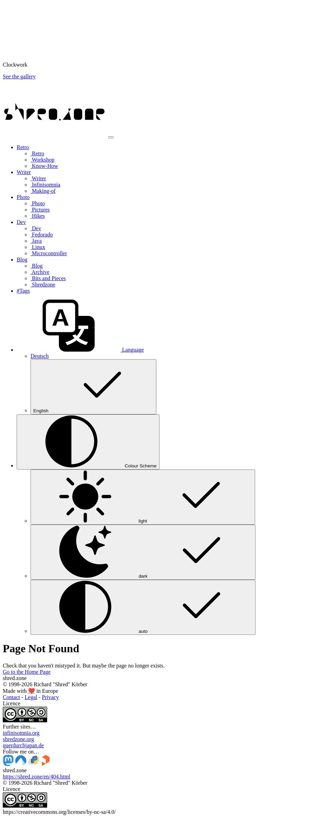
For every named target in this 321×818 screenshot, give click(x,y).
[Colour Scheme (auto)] (88, 442)
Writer (38, 178)
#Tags (23, 291)
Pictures (40, 210)
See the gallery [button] (19, 76)
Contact (11, 697)
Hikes (38, 216)
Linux (38, 247)
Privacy (50, 697)
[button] (80, 350)
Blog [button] (22, 259)
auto (143, 607)
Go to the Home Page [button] (27, 672)
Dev (36, 228)
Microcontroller (49, 253)
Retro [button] (23, 147)
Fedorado (42, 235)
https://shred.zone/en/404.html (36, 777)
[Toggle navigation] (111, 137)
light (142, 497)
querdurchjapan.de (23, 745)
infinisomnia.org (21, 733)
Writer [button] (24, 172)
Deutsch (40, 356)
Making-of (43, 191)
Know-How (44, 166)
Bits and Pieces (48, 278)
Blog (37, 266)
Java (36, 241)
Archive (40, 272)
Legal (31, 697)
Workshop (42, 160)
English (93, 386)
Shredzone (43, 284)
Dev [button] (21, 222)
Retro (37, 153)
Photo (38, 203)
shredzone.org (18, 739)
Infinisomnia (45, 185)
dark (143, 552)
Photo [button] (23, 197)
